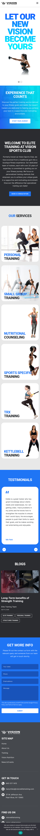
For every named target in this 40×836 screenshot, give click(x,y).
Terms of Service (13, 704)
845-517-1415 (11, 783)
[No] (37, 829)
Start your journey (20, 121)
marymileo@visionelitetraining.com (20, 789)
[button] (4, 549)
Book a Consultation (20, 194)
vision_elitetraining (13, 822)
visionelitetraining (13, 817)
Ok (20, 833)
